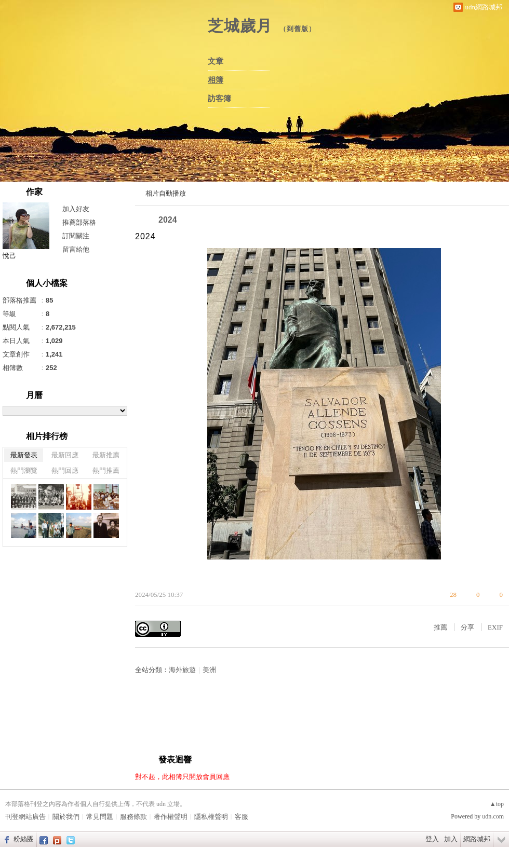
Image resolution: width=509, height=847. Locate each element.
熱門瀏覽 (23, 470)
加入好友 (75, 209)
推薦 (440, 627)
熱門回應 (64, 470)
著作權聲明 (170, 817)
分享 (467, 627)
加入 (451, 839)
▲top (497, 804)
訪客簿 (219, 98)
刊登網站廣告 (25, 817)
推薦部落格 (79, 222)
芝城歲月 (240, 25)
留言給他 (75, 249)
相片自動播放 (165, 193)
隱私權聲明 (211, 817)
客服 (241, 817)
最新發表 (23, 455)
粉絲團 (24, 839)
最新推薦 (105, 455)
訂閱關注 (75, 236)
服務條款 (133, 817)
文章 (215, 61)
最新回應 (64, 455)
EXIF (495, 627)
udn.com (493, 816)
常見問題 (99, 817)
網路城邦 (476, 839)
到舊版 (298, 29)
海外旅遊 (182, 670)
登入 (432, 839)
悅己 (9, 255)
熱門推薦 (105, 470)
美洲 (209, 670)
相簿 (215, 80)
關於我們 (65, 817)
